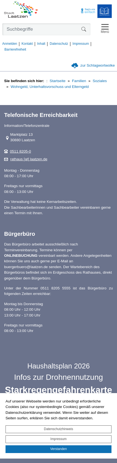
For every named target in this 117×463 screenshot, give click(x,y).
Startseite (57, 81)
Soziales (100, 81)
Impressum (58, 439)
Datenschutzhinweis (58, 429)
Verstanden (58, 449)
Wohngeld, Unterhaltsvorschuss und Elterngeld (50, 87)
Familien (79, 81)
